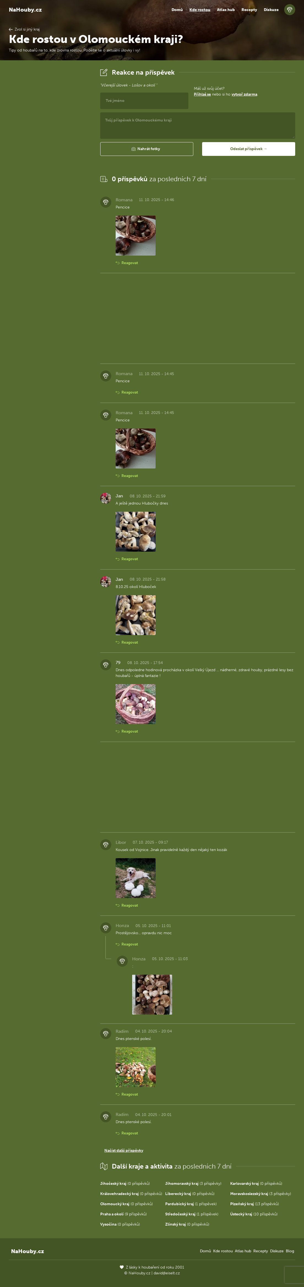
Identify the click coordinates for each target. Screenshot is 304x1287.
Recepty (249, 9)
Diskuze (271, 9)
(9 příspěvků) (123, 1214)
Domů (177, 9)
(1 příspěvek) (191, 1204)
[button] (146, 149)
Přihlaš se (202, 94)
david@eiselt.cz (167, 1273)
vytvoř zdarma (244, 94)
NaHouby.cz (25, 9)
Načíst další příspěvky (123, 1150)
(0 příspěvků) (125, 1183)
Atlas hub (226, 9)
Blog (290, 1251)
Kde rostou (199, 9)
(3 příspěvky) (193, 1183)
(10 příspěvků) (254, 1214)
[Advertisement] (50, 149)
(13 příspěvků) (254, 1204)
